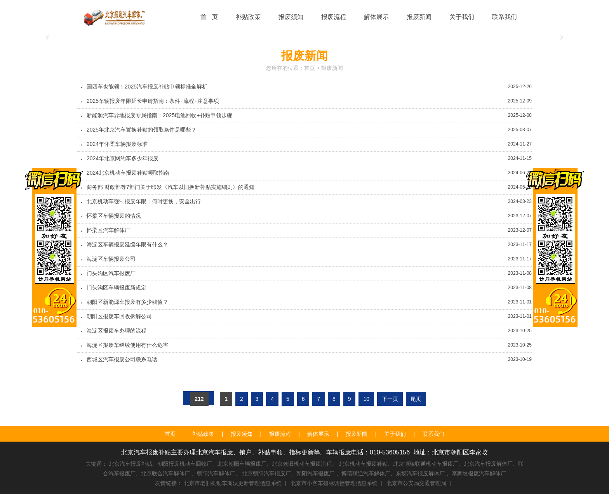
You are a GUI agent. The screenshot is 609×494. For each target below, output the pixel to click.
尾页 (416, 399)
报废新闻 (332, 68)
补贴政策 (203, 434)
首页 (309, 68)
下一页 (390, 399)
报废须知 (241, 434)
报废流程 (280, 434)
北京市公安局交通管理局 (416, 483)
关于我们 (395, 434)
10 (366, 399)
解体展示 (318, 434)
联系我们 (433, 434)
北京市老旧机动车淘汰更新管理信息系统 (233, 483)
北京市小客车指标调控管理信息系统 (334, 483)
